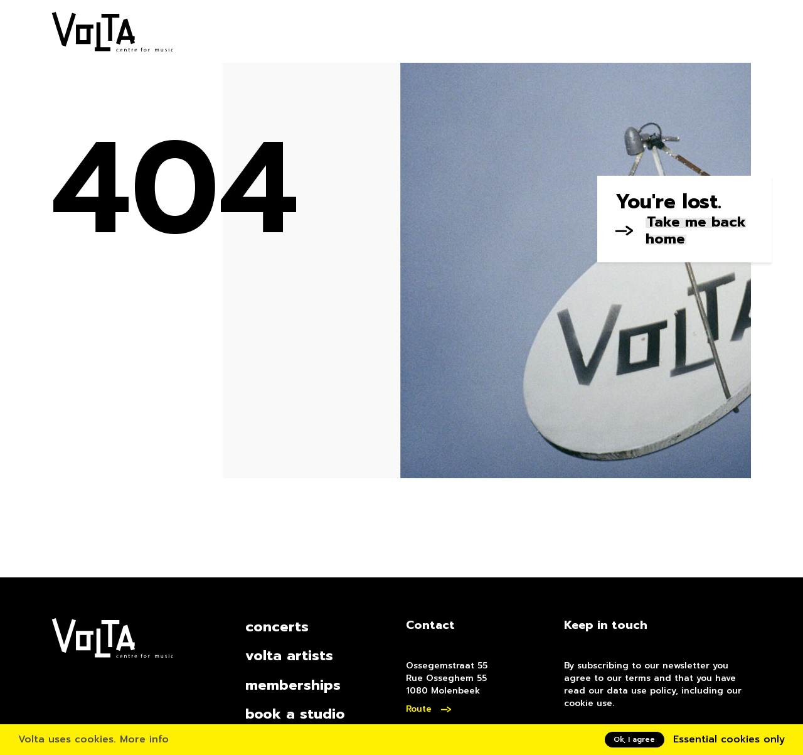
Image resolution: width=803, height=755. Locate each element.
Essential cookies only (729, 739)
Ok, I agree (634, 739)
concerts (277, 626)
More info (144, 739)
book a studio (295, 713)
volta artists (289, 655)
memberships (293, 685)
